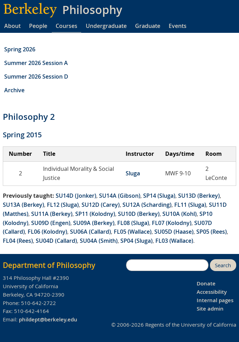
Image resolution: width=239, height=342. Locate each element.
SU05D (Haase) (174, 231)
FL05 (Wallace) (133, 231)
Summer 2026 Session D (36, 76)
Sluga (133, 173)
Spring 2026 (19, 49)
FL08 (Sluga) (133, 223)
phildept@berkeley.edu (48, 319)
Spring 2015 (22, 134)
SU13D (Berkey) (199, 195)
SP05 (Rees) (211, 231)
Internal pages (215, 300)
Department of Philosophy (49, 265)
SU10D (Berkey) (139, 214)
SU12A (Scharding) (146, 205)
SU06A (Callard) (90, 231)
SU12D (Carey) (101, 205)
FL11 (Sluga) (190, 205)
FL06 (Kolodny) (47, 231)
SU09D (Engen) (50, 223)
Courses (66, 26)
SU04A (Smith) (99, 241)
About (12, 26)
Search (223, 265)
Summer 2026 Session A (36, 63)
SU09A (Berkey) (93, 223)
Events (178, 26)
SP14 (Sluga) (159, 195)
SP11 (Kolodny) (95, 214)
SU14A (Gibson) (119, 195)
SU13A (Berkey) (23, 205)
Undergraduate (106, 26)
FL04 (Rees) (18, 241)
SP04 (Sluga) (136, 241)
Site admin (210, 308)
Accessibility (212, 292)
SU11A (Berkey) (51, 214)
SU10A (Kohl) (179, 214)
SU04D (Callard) (56, 241)
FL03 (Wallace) (174, 241)
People (38, 26)
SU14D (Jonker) (76, 195)
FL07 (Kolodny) (171, 223)
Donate (206, 283)
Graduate (147, 26)
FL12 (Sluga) (63, 205)
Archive (14, 90)
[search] (167, 265)
